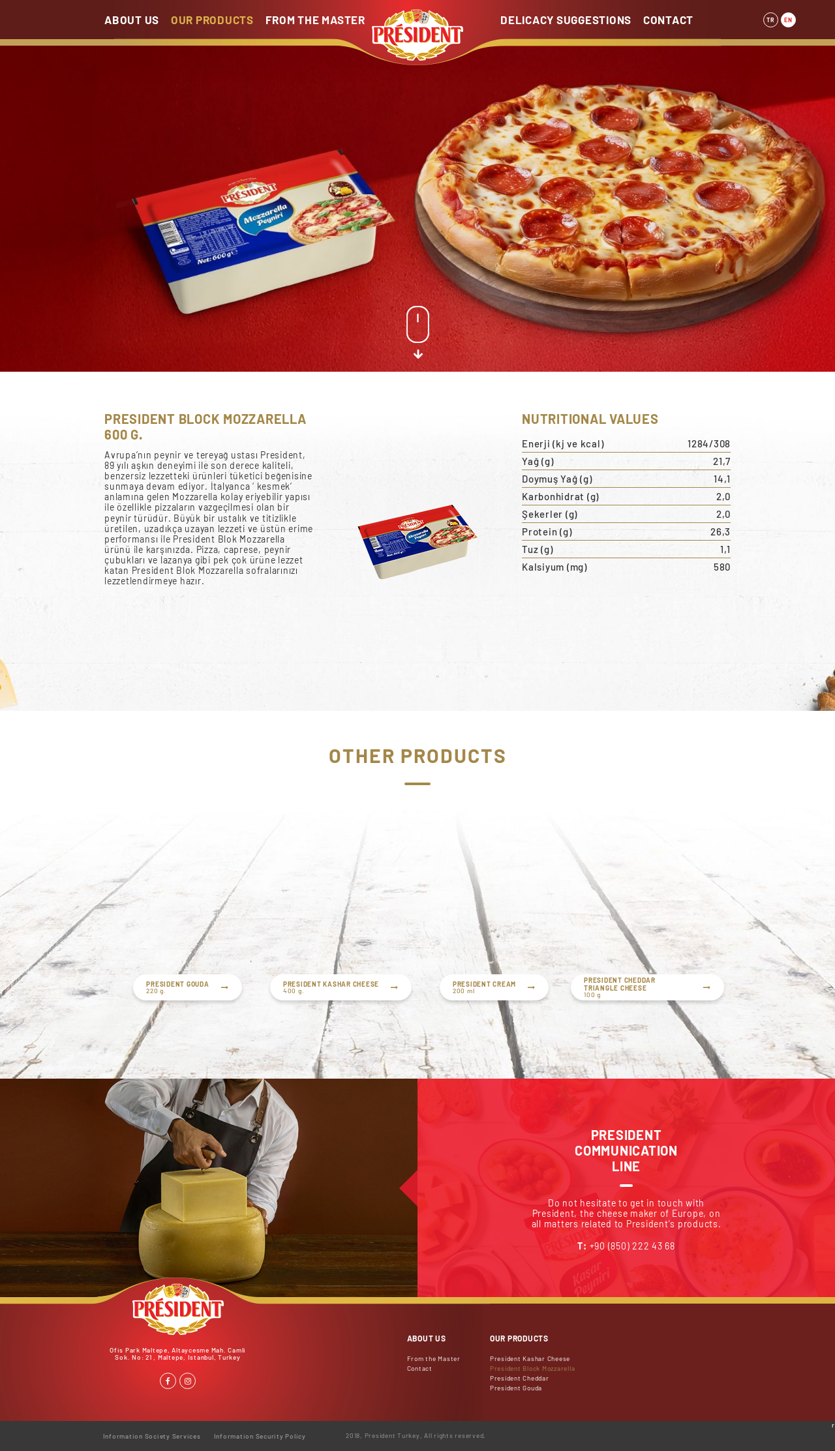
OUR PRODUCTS (212, 19)
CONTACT (668, 19)
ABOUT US (131, 19)
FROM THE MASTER (315, 19)
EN (788, 19)
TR (771, 19)
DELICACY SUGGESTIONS (565, 19)
